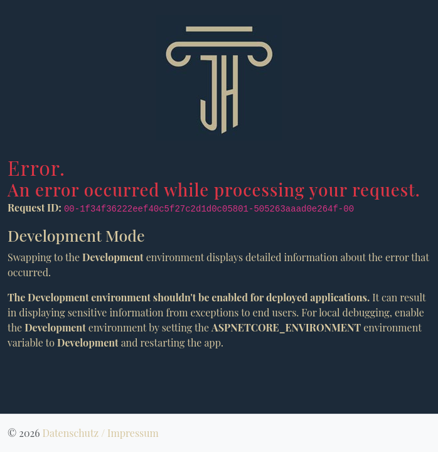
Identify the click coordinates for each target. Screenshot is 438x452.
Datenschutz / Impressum (100, 432)
